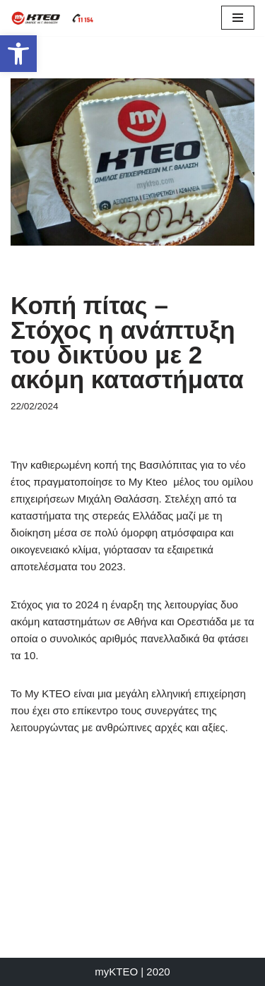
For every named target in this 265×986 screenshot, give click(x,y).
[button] (18, 53)
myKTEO (116, 972)
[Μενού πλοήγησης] (237, 18)
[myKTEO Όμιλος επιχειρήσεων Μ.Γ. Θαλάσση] (53, 18)
